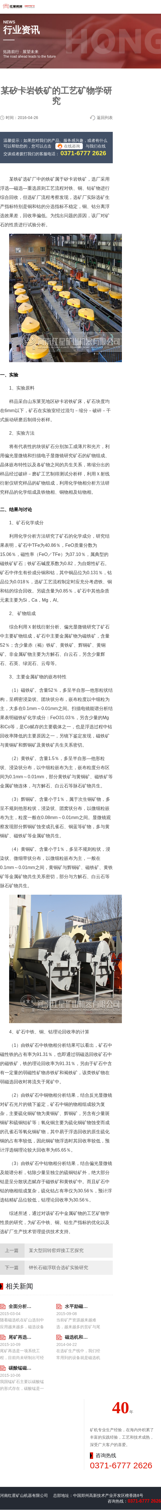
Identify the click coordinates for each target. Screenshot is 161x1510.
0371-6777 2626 (83, 153)
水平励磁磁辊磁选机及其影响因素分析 (76, 1306)
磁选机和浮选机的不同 (76, 1337)
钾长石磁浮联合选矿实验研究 (58, 1267)
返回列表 (105, 117)
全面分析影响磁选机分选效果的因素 (20, 1306)
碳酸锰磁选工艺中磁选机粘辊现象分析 (20, 1368)
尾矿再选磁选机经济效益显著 (20, 1337)
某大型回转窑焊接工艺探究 (56, 1250)
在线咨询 (72, 146)
